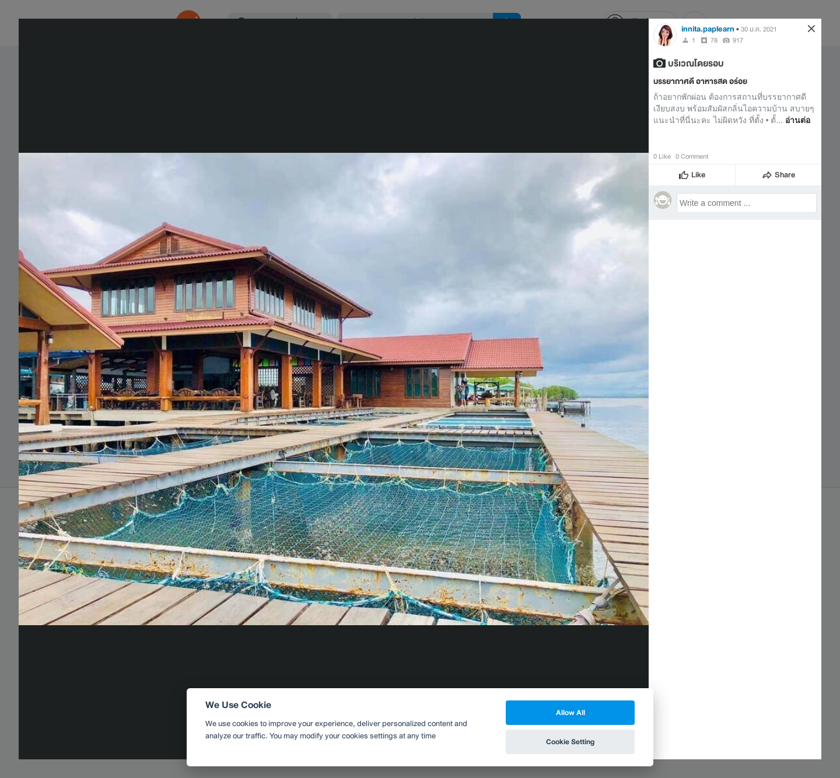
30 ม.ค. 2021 (759, 29)
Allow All (570, 712)
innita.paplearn (707, 29)
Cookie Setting (570, 741)
